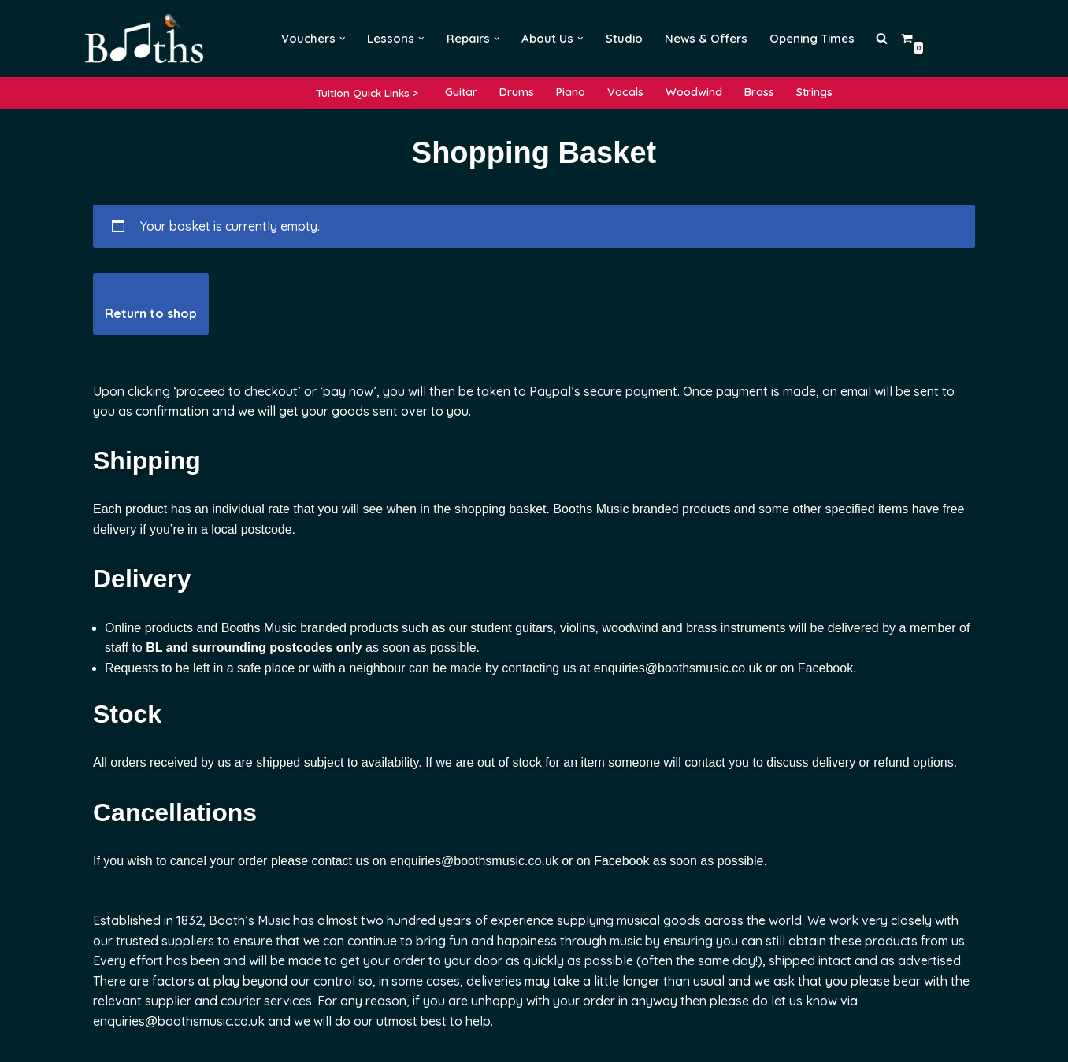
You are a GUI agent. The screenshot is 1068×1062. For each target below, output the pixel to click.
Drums (516, 92)
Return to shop (151, 313)
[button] (342, 38)
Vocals (625, 92)
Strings (814, 92)
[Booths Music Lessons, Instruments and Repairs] (148, 38)
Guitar (461, 92)
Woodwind (694, 92)
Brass (759, 92)
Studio (624, 38)
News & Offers (706, 38)
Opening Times (812, 38)
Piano (570, 92)
